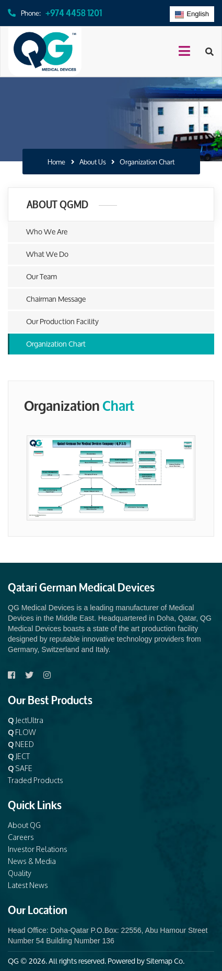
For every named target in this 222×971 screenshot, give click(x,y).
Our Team (41, 276)
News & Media (32, 861)
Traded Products (35, 780)
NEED (21, 744)
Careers (21, 837)
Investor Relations (37, 849)
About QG (24, 825)
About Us (92, 162)
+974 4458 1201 (73, 11)
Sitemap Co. (165, 960)
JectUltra (25, 720)
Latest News (28, 885)
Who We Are (46, 231)
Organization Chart (56, 343)
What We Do (47, 254)
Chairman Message (56, 298)
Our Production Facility (62, 321)
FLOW (22, 732)
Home (56, 162)
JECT (19, 756)
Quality (19, 873)
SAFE (20, 768)
